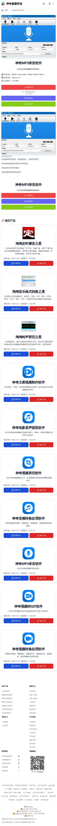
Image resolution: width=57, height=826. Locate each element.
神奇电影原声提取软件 (28, 427)
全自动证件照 (42, 785)
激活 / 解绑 (33, 698)
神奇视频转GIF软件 (28, 606)
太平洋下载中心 (24, 796)
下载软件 (28, 195)
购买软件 (28, 104)
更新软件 (32, 705)
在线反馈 (32, 713)
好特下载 (32, 785)
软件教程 (32, 691)
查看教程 (28, 98)
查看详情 (16, 263)
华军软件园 (45, 800)
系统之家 (16, 789)
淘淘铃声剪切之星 (29, 337)
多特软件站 (13, 796)
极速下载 (28, 87)
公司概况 (32, 722)
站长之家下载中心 (39, 792)
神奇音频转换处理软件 (28, 518)
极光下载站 (17, 792)
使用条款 (32, 743)
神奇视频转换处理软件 (28, 649)
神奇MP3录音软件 (28, 563)
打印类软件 (6, 691)
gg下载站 (52, 785)
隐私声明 (32, 740)
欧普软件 (25, 789)
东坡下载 (39, 789)
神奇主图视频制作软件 (28, 382)
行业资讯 (5, 725)
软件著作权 (33, 729)
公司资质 (32, 733)
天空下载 (4, 796)
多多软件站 (44, 796)
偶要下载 (52, 796)
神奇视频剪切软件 (29, 473)
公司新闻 (5, 722)
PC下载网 (8, 789)
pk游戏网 (19, 800)
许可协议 (32, 736)
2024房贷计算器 (7, 785)
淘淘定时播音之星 (29, 243)
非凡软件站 (28, 800)
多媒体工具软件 (7, 705)
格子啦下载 (8, 792)
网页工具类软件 (7, 702)
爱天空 (32, 789)
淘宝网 (36, 800)
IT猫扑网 (11, 800)
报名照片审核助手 (21, 785)
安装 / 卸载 (33, 695)
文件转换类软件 (7, 709)
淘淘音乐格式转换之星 (28, 291)
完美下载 (35, 796)
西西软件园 (48, 789)
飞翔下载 (50, 792)
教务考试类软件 (7, 698)
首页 (4, 10)
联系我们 (32, 725)
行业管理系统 (6, 713)
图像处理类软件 (7, 695)
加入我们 (32, 747)
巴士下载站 (27, 792)
